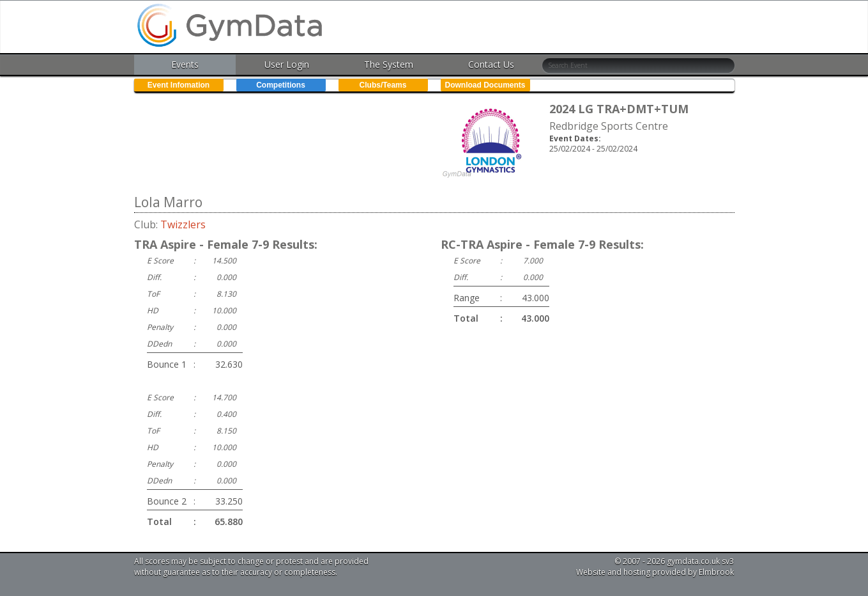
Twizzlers (183, 224)
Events (185, 64)
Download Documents (485, 85)
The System (388, 64)
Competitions (280, 85)
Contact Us (491, 64)
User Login (286, 64)
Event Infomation (178, 85)
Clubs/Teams (383, 85)
